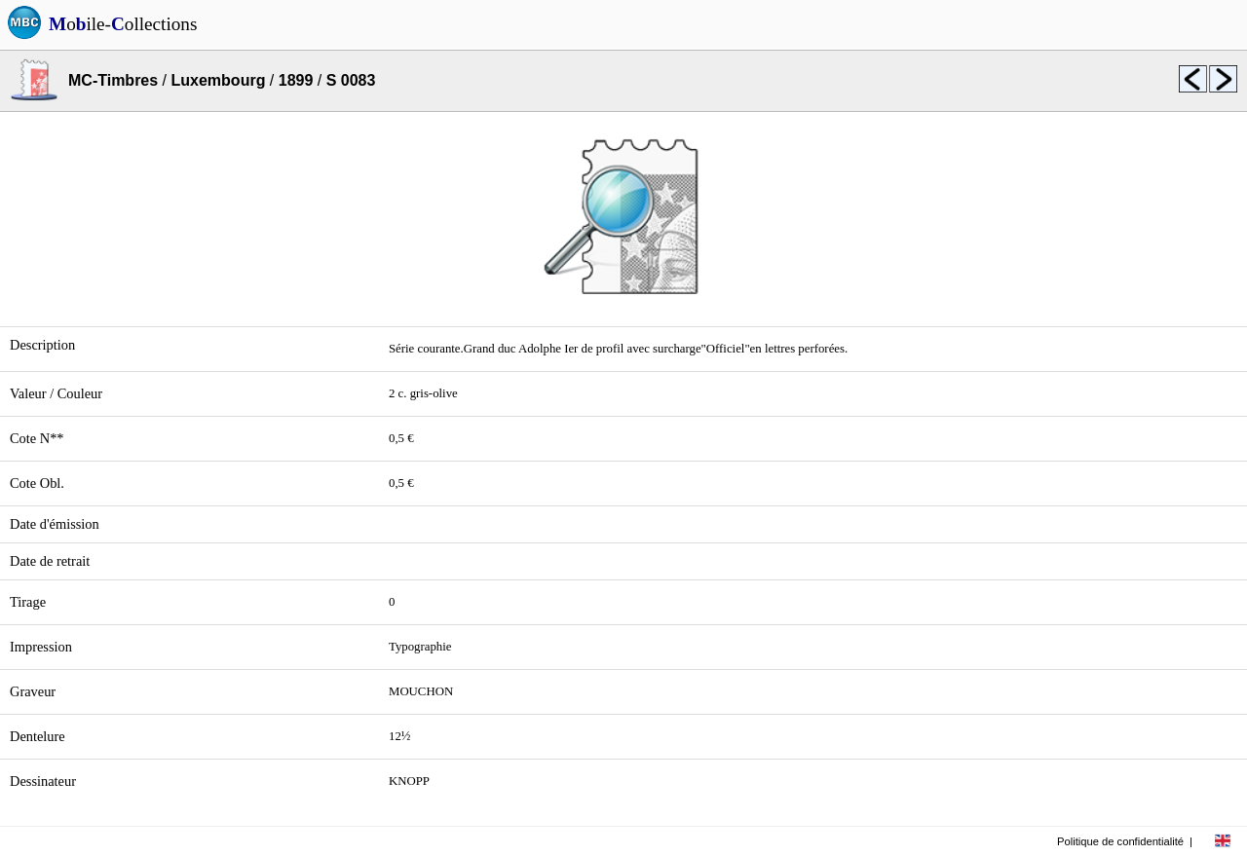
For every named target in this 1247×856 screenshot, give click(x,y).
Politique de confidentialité (1120, 841)
